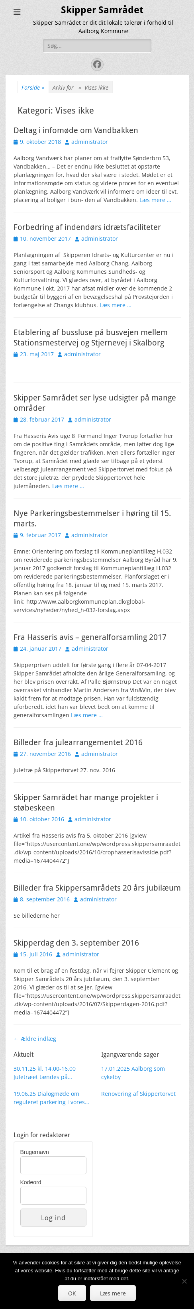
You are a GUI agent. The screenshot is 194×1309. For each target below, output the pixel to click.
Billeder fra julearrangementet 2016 (78, 742)
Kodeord (30, 1182)
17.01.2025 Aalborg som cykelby (133, 1073)
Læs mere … (155, 200)
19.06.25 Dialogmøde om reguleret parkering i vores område (49, 1098)
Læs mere (113, 1293)
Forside (33, 87)
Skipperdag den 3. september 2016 (76, 943)
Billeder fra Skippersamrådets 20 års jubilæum (97, 888)
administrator (89, 141)
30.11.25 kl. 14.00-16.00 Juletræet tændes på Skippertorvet (45, 1073)
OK (72, 1293)
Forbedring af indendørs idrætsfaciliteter (87, 227)
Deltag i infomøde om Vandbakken (76, 130)
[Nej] (184, 1281)
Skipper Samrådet (102, 10)
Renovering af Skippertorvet (138, 1093)
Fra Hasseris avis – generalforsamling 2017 (90, 637)
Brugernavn (34, 1152)
